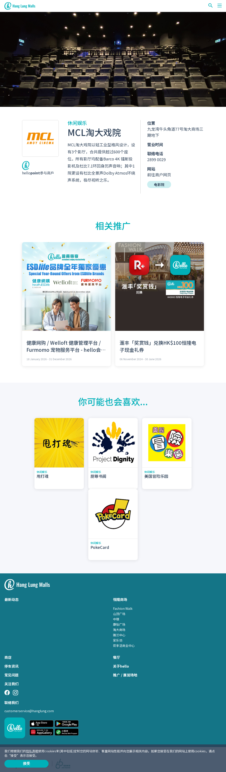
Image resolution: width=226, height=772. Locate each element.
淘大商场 (119, 629)
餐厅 (116, 657)
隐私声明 (32, 751)
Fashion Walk (122, 608)
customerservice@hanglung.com (29, 711)
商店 (7, 657)
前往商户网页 (159, 174)
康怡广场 (119, 624)
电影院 (159, 184)
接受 (26, 763)
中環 (116, 619)
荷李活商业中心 (124, 645)
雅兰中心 (119, 635)
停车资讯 (11, 666)
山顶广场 (119, 614)
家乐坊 (117, 640)
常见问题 (11, 675)
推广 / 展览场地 (125, 675)
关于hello (121, 666)
